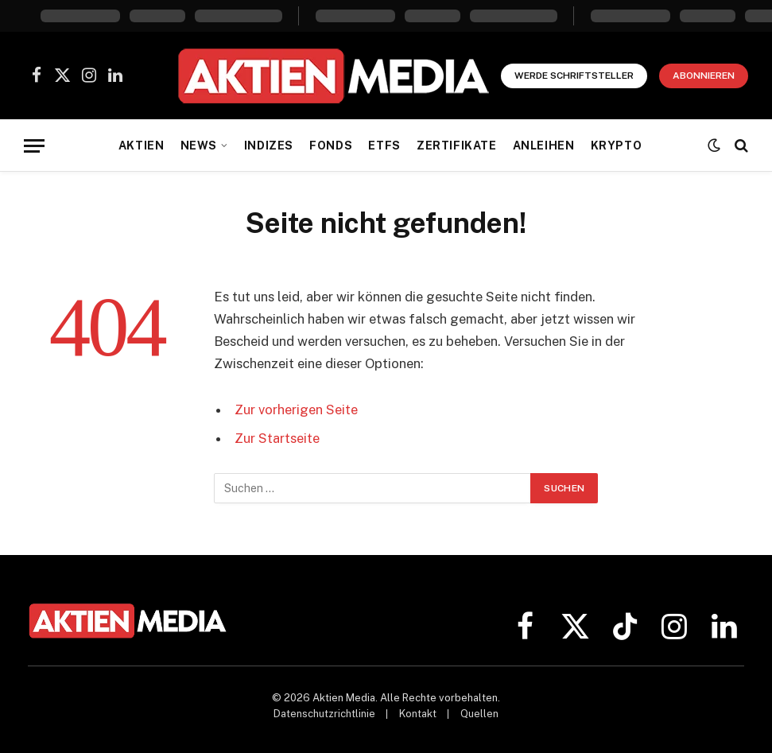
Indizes (268, 145)
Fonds (330, 145)
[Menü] (34, 146)
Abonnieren (704, 75)
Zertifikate (456, 145)
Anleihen (544, 145)
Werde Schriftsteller (574, 75)
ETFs (384, 145)
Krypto (616, 145)
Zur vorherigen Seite (296, 409)
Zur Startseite (277, 438)
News (198, 145)
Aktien (141, 145)
